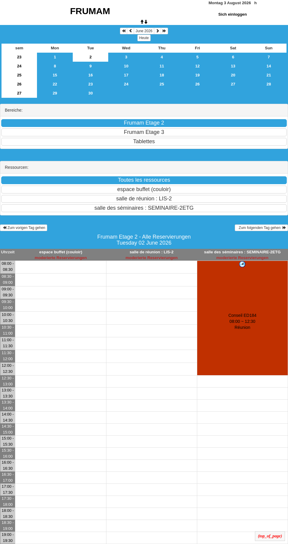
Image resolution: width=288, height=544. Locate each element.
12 (197, 66)
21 (269, 75)
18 (162, 75)
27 (233, 84)
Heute (144, 38)
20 (233, 75)
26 (19, 84)
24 (19, 66)
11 (162, 66)
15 (55, 75)
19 (197, 75)
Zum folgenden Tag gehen (261, 228)
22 (55, 84)
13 (233, 66)
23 (19, 57)
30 (90, 93)
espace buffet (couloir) (60, 252)
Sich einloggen (232, 14)
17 (126, 75)
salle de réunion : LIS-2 (151, 252)
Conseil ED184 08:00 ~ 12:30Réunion (242, 321)
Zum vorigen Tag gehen (23, 228)
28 (269, 84)
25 (19, 75)
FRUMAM (90, 11)
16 (90, 75)
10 (126, 66)
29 (55, 93)
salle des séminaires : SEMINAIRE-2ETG (242, 252)
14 (269, 66)
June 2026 (144, 31)
